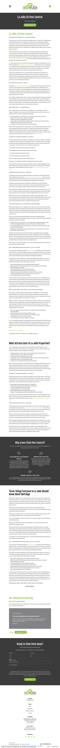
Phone (10, 656)
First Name (11, 653)
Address (10, 659)
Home (30, 706)
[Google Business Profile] (28, 737)
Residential (30, 708)
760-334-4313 (30, 700)
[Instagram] (34, 737)
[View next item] (12, 632)
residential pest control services (26, 64)
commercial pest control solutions (22, 85)
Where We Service (30, 711)
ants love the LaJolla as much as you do (33, 177)
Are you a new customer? (13, 662)
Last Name (32, 653)
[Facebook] (26, 737)
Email (31, 656)
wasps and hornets (31, 250)
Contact (30, 713)
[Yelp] (31, 737)
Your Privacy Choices (24, 744)
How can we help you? (13, 665)
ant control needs (39, 133)
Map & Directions (30, 723)
